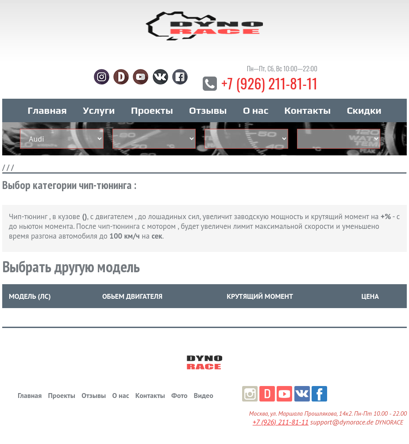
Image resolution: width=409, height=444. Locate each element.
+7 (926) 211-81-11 (269, 83)
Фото (179, 395)
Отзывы (208, 110)
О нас (255, 110)
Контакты (307, 110)
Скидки (364, 110)
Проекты (152, 110)
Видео (203, 395)
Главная (47, 110)
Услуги (99, 110)
